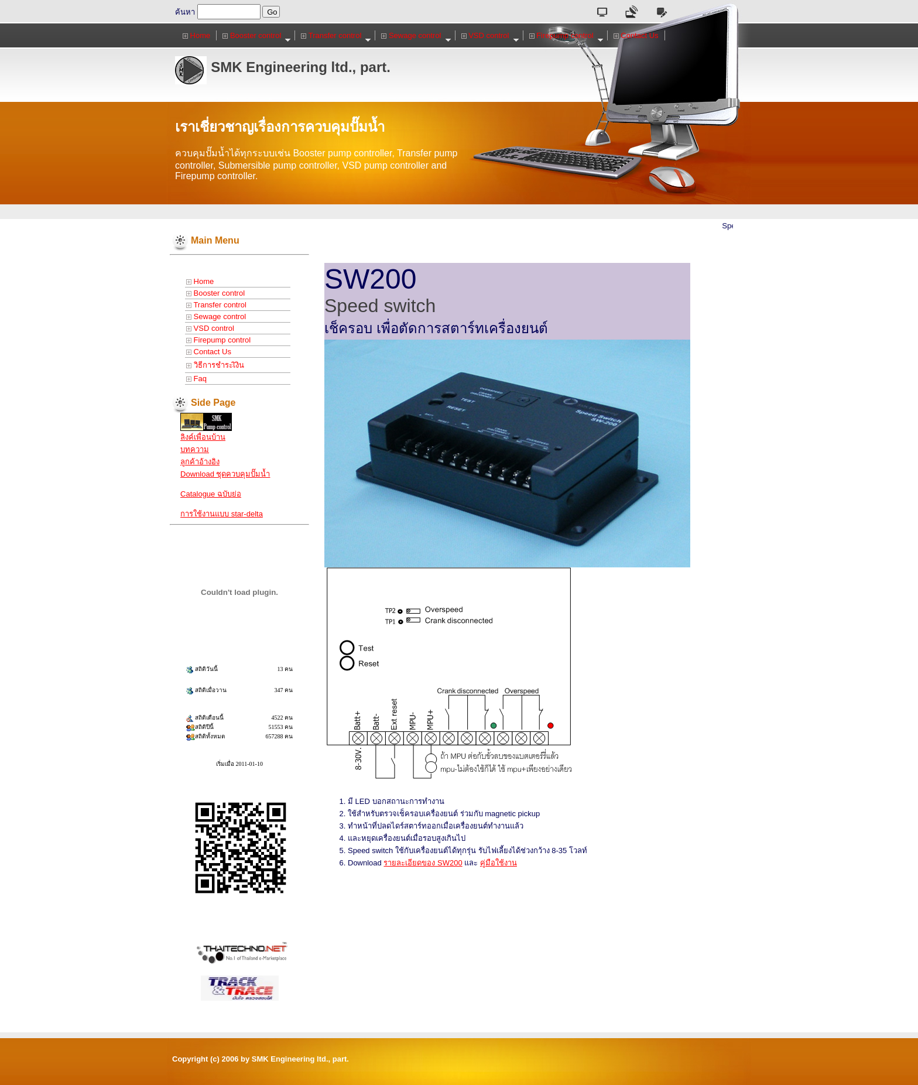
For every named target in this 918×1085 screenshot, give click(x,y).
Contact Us (636, 35)
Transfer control (336, 35)
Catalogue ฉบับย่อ (210, 494)
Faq (196, 378)
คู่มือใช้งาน (498, 862)
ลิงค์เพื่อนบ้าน (202, 437)
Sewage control (416, 35)
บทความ (194, 449)
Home (196, 35)
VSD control (490, 35)
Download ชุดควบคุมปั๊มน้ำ (225, 474)
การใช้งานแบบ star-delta (221, 513)
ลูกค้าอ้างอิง (200, 461)
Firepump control (566, 35)
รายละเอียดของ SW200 (422, 862)
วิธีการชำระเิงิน (215, 365)
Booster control (256, 35)
